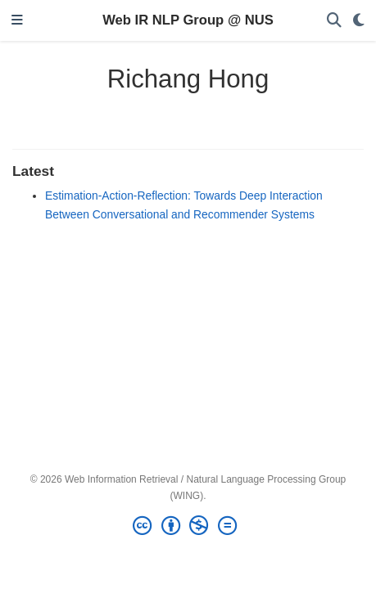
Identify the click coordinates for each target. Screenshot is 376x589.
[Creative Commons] (187, 526)
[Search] (334, 20)
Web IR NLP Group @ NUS (188, 20)
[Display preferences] (359, 20)
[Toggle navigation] (17, 20)
